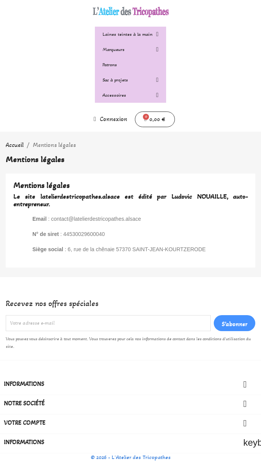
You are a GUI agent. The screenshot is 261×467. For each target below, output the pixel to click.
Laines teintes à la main (130, 34)
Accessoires (130, 95)
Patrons (109, 65)
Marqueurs (130, 49)
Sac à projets (130, 80)
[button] (155, 119)
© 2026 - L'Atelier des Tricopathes (131, 457)
